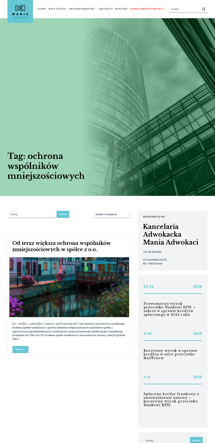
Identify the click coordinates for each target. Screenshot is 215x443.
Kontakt (121, 9)
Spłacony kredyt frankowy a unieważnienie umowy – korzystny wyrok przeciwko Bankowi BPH (171, 399)
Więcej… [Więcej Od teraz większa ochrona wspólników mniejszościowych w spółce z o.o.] (20, 349)
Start (42, 9)
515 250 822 (154, 252)
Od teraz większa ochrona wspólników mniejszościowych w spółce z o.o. (61, 246)
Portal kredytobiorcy (147, 9)
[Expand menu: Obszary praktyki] (96, 9)
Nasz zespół (57, 9)
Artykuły (106, 9)
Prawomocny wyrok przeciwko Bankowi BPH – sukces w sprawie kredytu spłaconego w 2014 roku (170, 309)
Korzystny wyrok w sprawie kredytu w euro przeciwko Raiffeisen (171, 354)
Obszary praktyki (81, 9)
